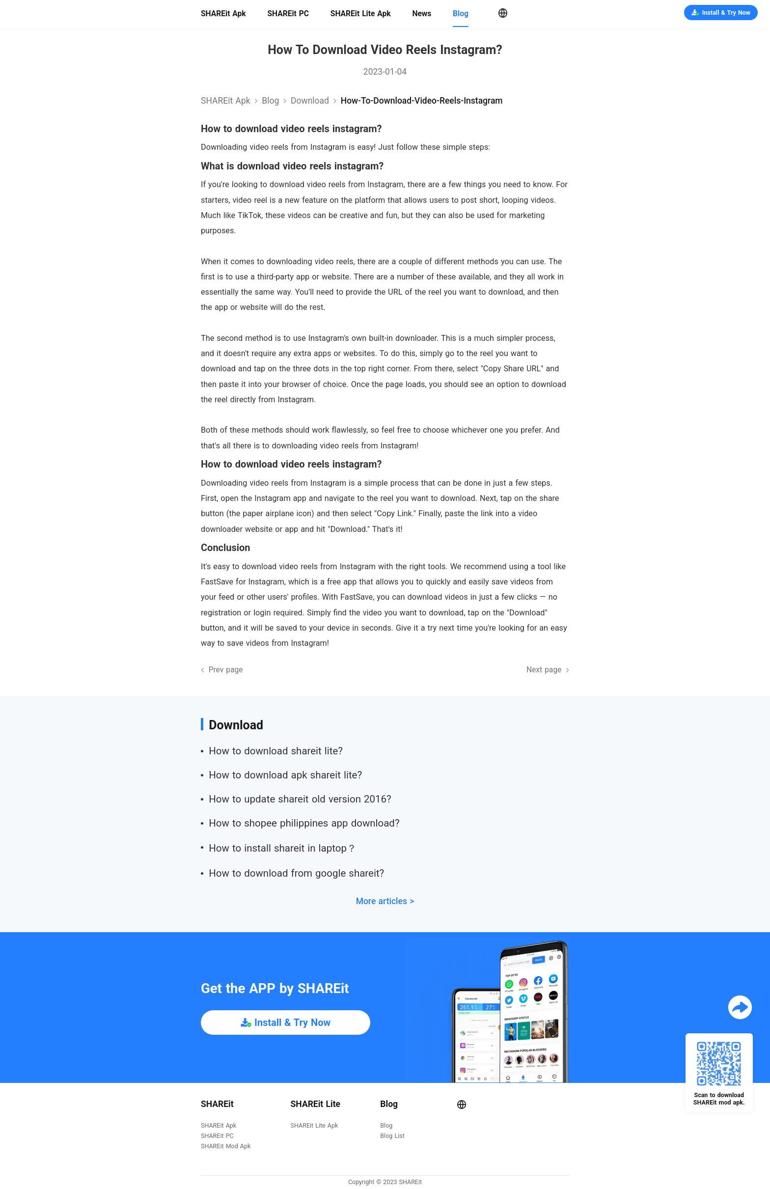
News (421, 13)
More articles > (385, 901)
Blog (460, 13)
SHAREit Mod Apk (225, 1146)
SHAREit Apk (223, 13)
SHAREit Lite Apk (360, 13)
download (310, 101)
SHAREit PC (288, 13)
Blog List (392, 1136)
